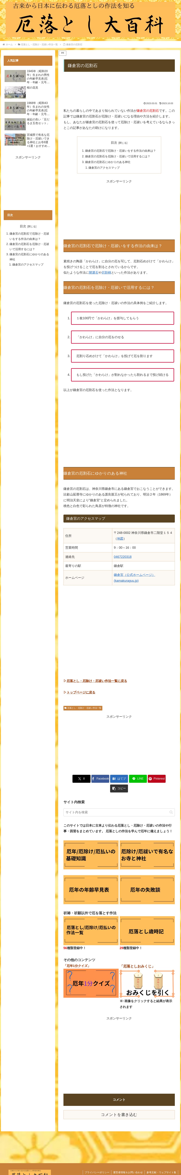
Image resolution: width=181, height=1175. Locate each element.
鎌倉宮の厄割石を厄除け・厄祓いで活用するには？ (117, 156)
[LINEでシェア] (128, 779)
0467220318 (123, 557)
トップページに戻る (81, 692)
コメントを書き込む (119, 1105)
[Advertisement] (119, 87)
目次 (114, 142)
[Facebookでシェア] (91, 779)
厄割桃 (106, 273)
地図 (120, 539)
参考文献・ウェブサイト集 (161, 1162)
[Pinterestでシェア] (147, 779)
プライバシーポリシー (97, 1162)
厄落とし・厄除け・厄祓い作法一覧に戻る (97, 681)
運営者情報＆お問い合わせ (128, 1162)
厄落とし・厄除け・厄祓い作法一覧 (83, 708)
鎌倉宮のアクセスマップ (104, 167)
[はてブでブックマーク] (110, 779)
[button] (166, 779)
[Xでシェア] (72, 779)
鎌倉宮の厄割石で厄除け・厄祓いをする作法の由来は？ (120, 150)
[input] (119, 803)
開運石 (93, 273)
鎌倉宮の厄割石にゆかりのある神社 (107, 162)
